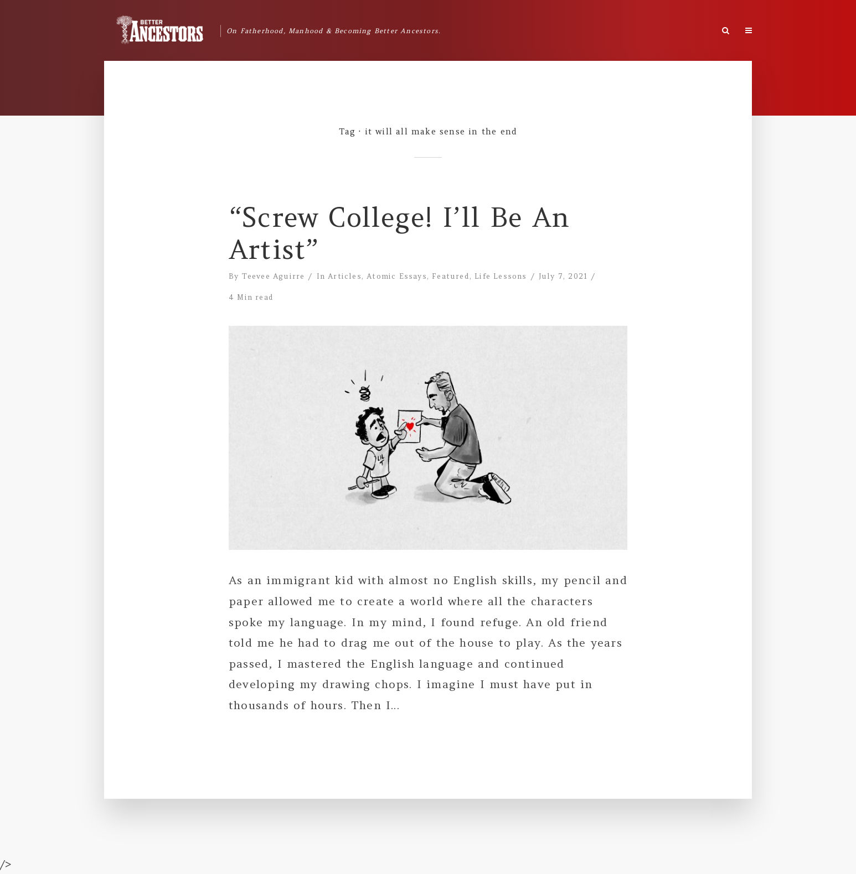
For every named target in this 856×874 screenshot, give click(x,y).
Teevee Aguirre (273, 276)
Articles (345, 276)
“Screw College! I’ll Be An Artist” (399, 234)
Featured (451, 276)
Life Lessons (501, 276)
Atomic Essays (397, 276)
